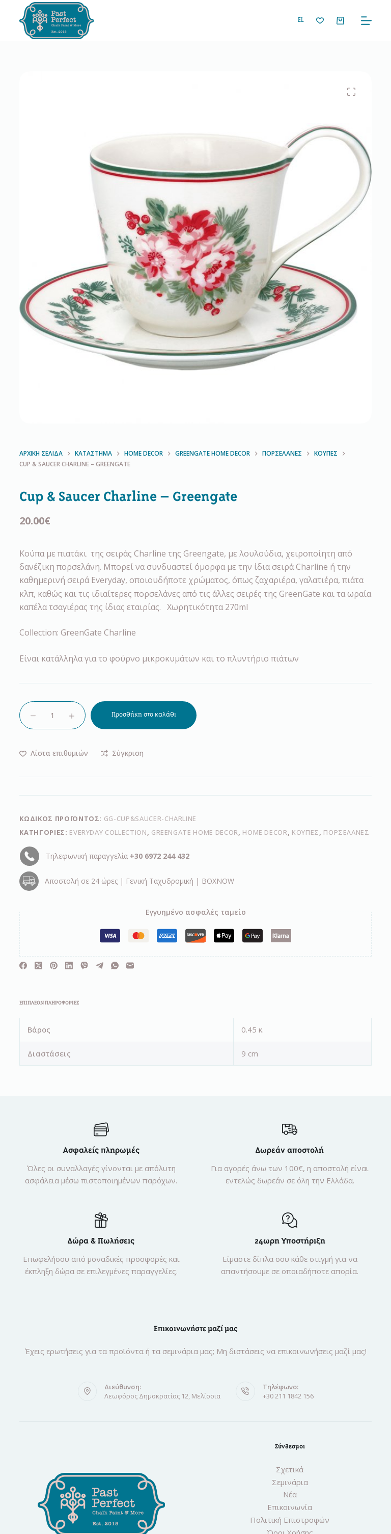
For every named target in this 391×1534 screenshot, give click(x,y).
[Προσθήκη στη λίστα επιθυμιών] (53, 753)
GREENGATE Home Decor (194, 832)
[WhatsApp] (115, 965)
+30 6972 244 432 (159, 856)
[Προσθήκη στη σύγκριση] (122, 753)
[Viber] (84, 965)
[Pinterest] (54, 965)
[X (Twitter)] (38, 965)
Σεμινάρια (290, 1482)
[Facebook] (23, 965)
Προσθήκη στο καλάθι (143, 715)
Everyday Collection (108, 832)
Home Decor (265, 832)
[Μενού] (366, 20)
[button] (301, 20)
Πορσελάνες (346, 832)
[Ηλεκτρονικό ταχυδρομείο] (130, 965)
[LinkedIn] (69, 965)
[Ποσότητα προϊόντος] (52, 715)
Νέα (290, 1494)
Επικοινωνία (289, 1507)
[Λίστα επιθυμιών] (320, 20)
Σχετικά (289, 1469)
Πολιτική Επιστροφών (289, 1520)
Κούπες (305, 832)
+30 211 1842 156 (288, 1395)
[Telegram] (99, 965)
